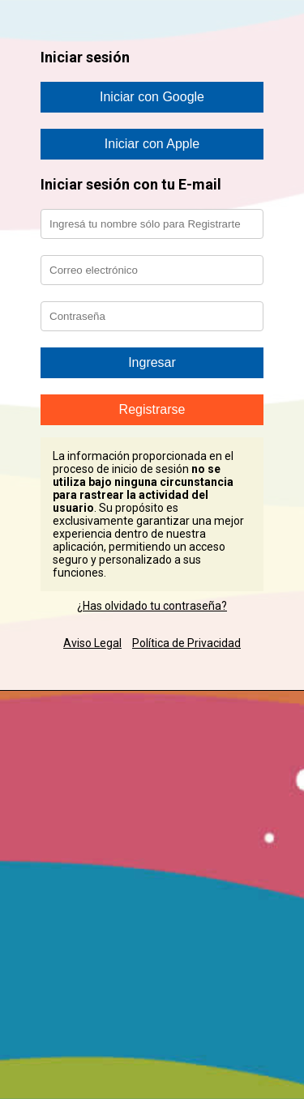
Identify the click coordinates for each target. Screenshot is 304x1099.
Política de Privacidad (186, 643)
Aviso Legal (92, 643)
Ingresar (152, 362)
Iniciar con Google (152, 97)
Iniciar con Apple (152, 144)
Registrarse (152, 409)
